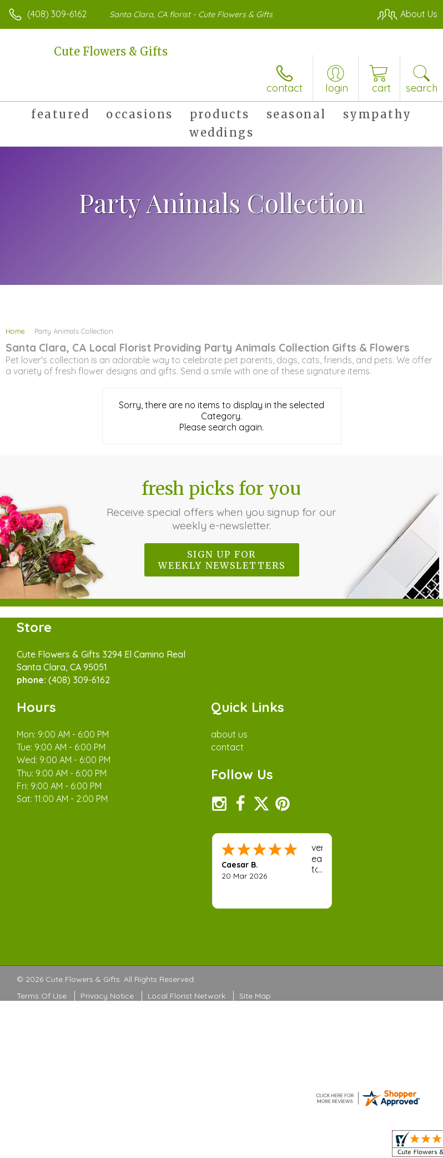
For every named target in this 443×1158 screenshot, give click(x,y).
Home (15, 331)
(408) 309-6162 (57, 13)
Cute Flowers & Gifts (111, 51)
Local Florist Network (186, 996)
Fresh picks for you (221, 505)
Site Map (255, 996)
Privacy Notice (107, 996)
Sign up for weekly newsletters (221, 560)
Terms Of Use (42, 996)
